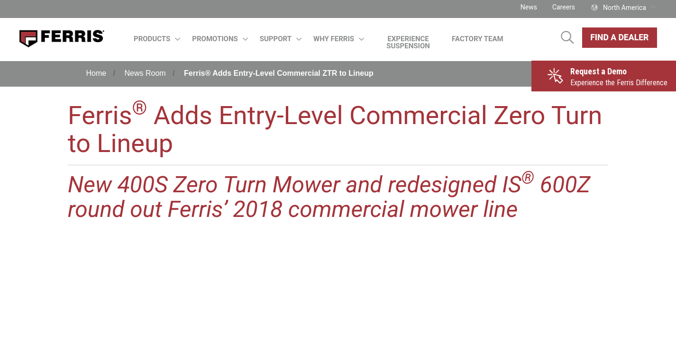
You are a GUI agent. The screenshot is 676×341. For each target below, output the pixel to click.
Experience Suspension (408, 42)
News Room (145, 73)
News (529, 7)
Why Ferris (339, 39)
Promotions (220, 39)
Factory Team (477, 39)
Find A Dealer (619, 37)
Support (281, 39)
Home (96, 73)
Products (157, 39)
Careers (563, 7)
